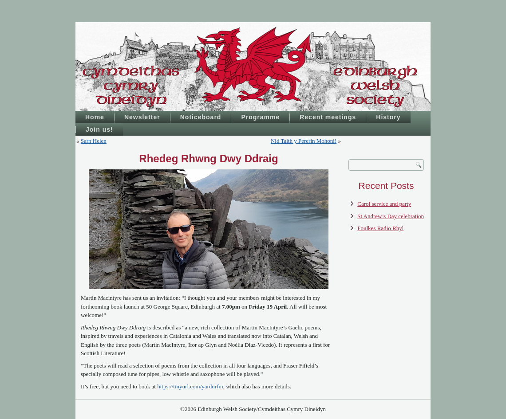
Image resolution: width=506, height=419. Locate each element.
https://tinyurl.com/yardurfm (190, 386)
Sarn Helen (94, 140)
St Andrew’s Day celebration (390, 216)
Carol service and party (384, 203)
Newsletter (142, 117)
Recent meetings (328, 117)
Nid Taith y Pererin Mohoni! (303, 140)
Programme (260, 117)
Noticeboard (200, 117)
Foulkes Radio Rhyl (380, 228)
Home (94, 117)
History (388, 117)
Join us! (99, 129)
